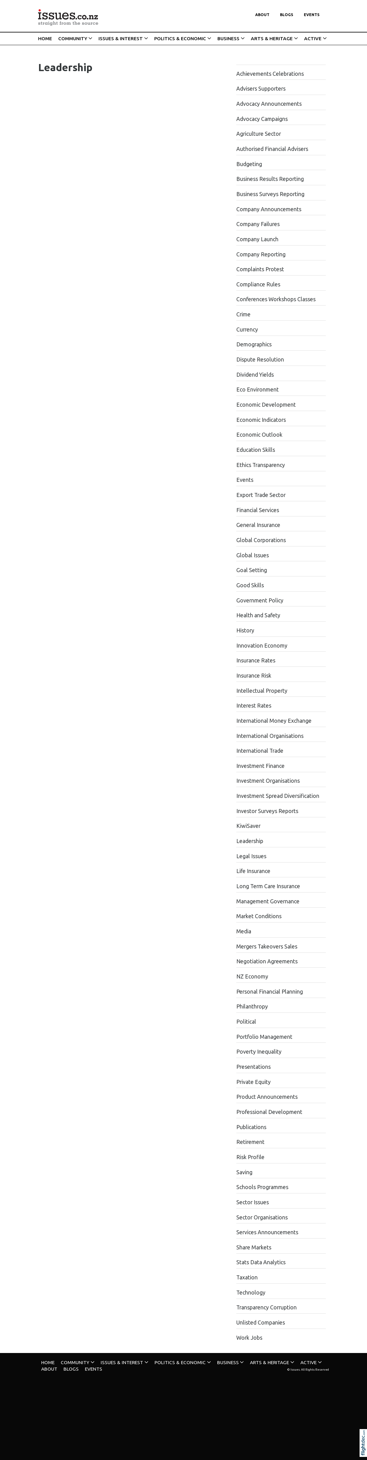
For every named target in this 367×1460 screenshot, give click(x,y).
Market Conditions (259, 916)
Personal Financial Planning (269, 992)
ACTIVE (312, 38)
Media (243, 931)
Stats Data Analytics (261, 1262)
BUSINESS (228, 38)
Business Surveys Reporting (270, 194)
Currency (247, 329)
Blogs (286, 15)
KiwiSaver (248, 826)
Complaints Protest (260, 269)
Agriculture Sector (258, 134)
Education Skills (255, 450)
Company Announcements (268, 209)
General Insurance (258, 525)
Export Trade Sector (261, 495)
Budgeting (249, 164)
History (245, 630)
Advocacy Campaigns (262, 119)
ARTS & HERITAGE (272, 38)
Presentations (253, 1067)
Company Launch (257, 239)
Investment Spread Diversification (277, 796)
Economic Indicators (261, 420)
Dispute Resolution (260, 359)
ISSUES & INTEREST (120, 38)
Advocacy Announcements (269, 104)
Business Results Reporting (270, 179)
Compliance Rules (258, 284)
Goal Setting (251, 570)
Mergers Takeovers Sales (266, 946)
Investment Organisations (268, 781)
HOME (45, 38)
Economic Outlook (259, 435)
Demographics (254, 344)
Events (312, 15)
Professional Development (269, 1112)
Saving (244, 1172)
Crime (243, 314)
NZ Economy (252, 976)
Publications (251, 1127)
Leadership (249, 841)
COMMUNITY (72, 38)
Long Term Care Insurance (268, 886)
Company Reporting (261, 254)
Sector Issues (252, 1202)
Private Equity (253, 1082)
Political (246, 1022)
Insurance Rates (255, 660)
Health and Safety (258, 615)
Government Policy (259, 600)
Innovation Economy (261, 646)
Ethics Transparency (260, 465)
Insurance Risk (253, 676)
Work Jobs (249, 1338)
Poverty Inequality (259, 1052)
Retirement (250, 1142)
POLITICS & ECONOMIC (180, 38)
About (262, 15)
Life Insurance (253, 871)
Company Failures (258, 224)
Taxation (247, 1277)
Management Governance (267, 901)
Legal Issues (251, 856)
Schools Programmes (262, 1187)
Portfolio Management (264, 1037)
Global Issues (252, 555)
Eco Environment (257, 389)
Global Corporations (261, 540)
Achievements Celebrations (270, 74)
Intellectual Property (261, 691)
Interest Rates (253, 706)
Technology (250, 1292)
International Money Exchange (274, 721)
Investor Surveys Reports (267, 811)
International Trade (259, 751)
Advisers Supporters (261, 89)
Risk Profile (250, 1157)
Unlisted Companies (260, 1322)
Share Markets (253, 1247)
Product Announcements (267, 1097)
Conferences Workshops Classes (276, 299)
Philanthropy (252, 1006)
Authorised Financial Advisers (272, 149)
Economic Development (266, 405)
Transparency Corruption (266, 1307)
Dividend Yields (255, 375)
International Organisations (270, 736)
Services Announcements (267, 1232)
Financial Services (257, 510)
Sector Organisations (262, 1217)
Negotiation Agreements (267, 961)
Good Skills (250, 585)
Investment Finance (260, 766)
